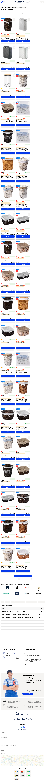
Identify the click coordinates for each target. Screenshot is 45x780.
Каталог (2, 735)
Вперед (29, 578)
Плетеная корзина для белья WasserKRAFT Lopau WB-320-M (15, 634)
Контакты (3, 753)
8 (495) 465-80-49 (32, 690)
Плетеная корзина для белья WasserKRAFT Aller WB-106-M (14, 627)
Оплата (2, 742)
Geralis (2, 602)
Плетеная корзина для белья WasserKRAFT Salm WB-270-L (14, 637)
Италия (28, 602)
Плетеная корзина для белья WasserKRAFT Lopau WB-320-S (15, 640)
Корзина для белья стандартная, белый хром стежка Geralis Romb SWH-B (17, 621)
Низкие (40, 602)
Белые (13, 602)
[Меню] (2, 2)
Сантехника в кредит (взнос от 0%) (8, 745)
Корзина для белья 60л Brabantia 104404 (10, 624)
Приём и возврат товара (6, 748)
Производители (4, 737)
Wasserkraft (8, 602)
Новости (2, 750)
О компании (3, 732)
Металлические (34, 602)
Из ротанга (23, 602)
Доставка (3, 740)
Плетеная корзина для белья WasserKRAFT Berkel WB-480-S (15, 630)
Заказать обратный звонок (28, 693)
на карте (25, 761)
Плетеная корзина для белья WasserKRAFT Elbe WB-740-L (14, 611)
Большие (17, 602)
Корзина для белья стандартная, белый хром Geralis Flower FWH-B (16, 614)
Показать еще (22, 576)
